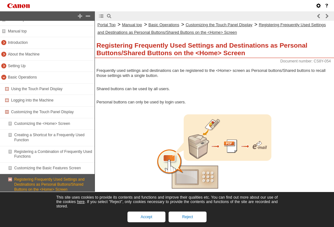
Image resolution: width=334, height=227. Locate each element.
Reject (187, 217)
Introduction (18, 42)
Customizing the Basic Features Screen (47, 168)
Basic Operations (22, 77)
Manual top (17, 31)
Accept (146, 217)
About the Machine (24, 54)
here (80, 202)
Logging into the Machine (32, 100)
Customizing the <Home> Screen (42, 123)
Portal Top (106, 24)
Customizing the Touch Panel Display (42, 112)
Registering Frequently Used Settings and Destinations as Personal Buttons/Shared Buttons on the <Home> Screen (49, 184)
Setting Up (17, 66)
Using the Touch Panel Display (37, 89)
